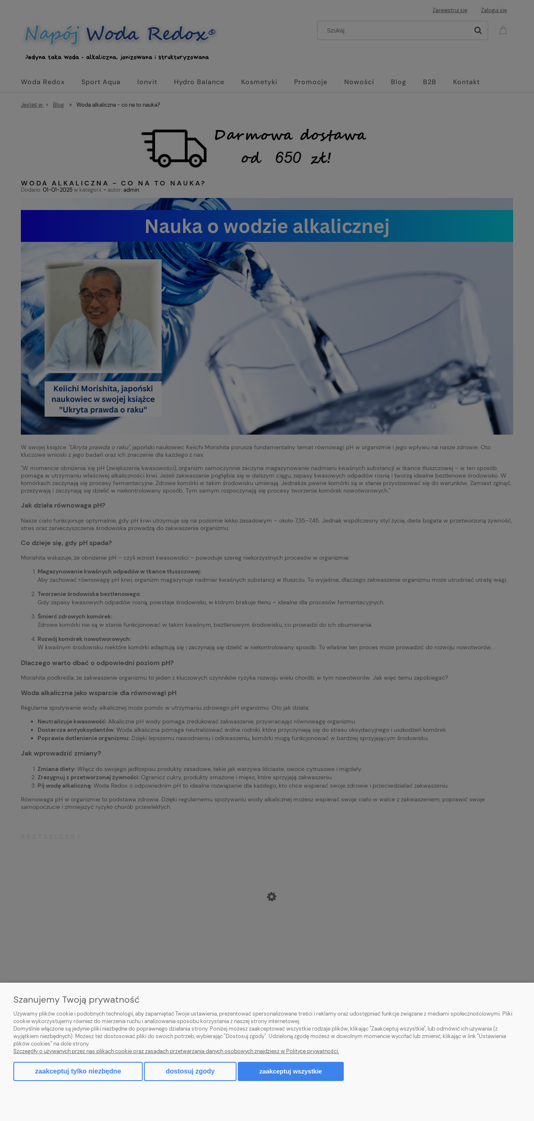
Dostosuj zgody (190, 1071)
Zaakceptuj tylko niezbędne (78, 1071)
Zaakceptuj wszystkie (290, 1071)
